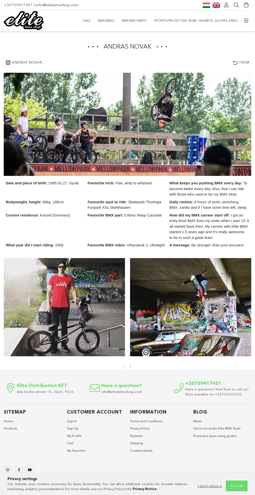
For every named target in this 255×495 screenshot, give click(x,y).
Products (10, 428)
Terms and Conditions (146, 421)
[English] (216, 5)
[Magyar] (206, 5)
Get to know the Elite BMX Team (217, 428)
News (197, 421)
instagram (8, 470)
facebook (19, 470)
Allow (236, 486)
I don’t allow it (210, 486)
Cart (70, 443)
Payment (136, 436)
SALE (87, 20)
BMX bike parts (134, 20)
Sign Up (72, 428)
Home (8, 421)
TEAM (244, 62)
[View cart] (246, 5)
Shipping (136, 443)
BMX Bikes (106, 20)
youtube (30, 470)
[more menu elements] (246, 21)
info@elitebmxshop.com (57, 4)
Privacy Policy (140, 428)
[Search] (236, 5)
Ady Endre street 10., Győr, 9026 (45, 392)
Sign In (72, 421)
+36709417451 (18, 4)
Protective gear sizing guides (215, 436)
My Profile (74, 436)
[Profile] (226, 5)
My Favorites (76, 450)
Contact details (141, 450)
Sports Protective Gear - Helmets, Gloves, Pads (196, 20)
